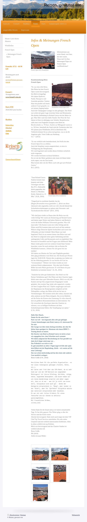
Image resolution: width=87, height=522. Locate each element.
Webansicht (76, 515)
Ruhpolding (10, 125)
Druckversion (13, 515)
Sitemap (23, 515)
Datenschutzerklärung (13, 159)
